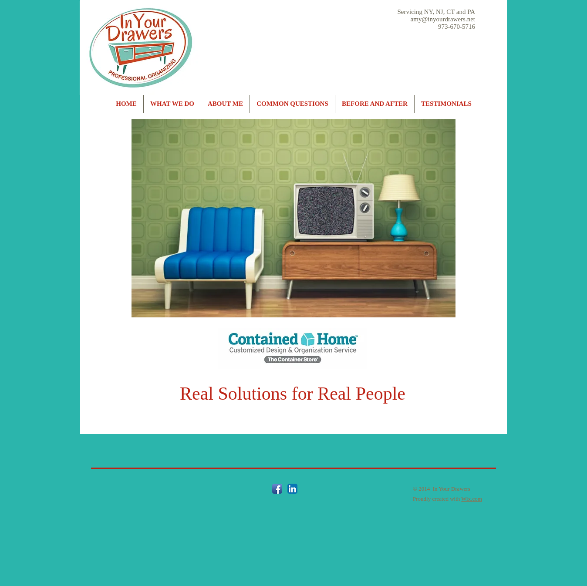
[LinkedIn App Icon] (292, 489)
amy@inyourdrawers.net (443, 19)
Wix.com (471, 498)
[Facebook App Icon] (277, 489)
